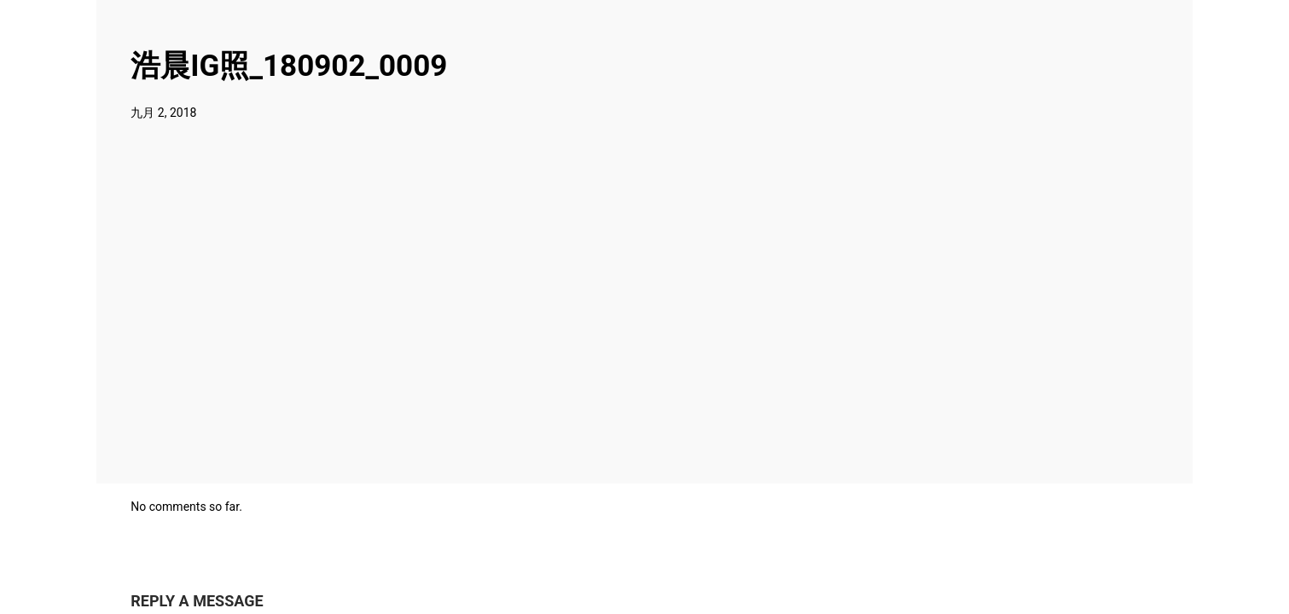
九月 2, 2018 (163, 112)
